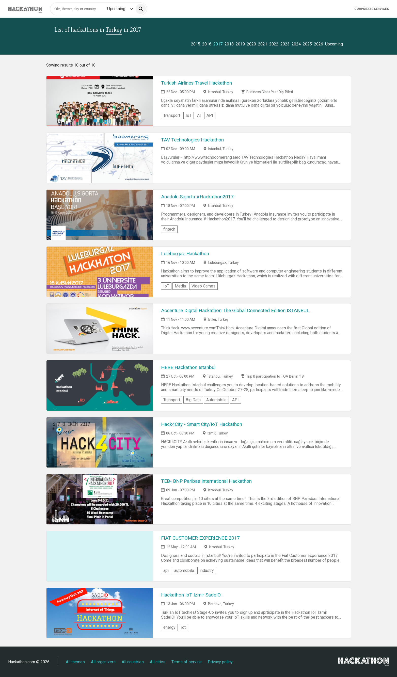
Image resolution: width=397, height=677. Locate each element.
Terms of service (186, 661)
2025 (307, 44)
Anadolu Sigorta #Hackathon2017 (197, 197)
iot (183, 627)
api (166, 570)
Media (180, 286)
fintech (169, 229)
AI (199, 115)
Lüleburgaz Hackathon (185, 253)
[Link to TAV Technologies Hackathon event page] (99, 158)
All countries (133, 661)
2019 (240, 44)
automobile (184, 570)
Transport (171, 115)
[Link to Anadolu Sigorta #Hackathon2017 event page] (99, 215)
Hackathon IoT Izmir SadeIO (191, 595)
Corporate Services (371, 9)
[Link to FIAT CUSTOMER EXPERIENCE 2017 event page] (99, 556)
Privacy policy (220, 661)
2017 (218, 44)
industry (207, 570)
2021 (262, 44)
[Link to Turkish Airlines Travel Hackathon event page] (99, 101)
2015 (195, 44)
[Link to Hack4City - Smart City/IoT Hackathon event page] (99, 442)
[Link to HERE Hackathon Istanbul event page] (99, 385)
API (210, 115)
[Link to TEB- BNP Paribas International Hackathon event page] (99, 499)
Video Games (203, 286)
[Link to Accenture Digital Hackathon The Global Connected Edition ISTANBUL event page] (99, 328)
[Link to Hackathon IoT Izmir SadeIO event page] (99, 613)
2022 (273, 44)
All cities (157, 661)
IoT (189, 115)
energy (169, 627)
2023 (285, 44)
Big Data (193, 399)
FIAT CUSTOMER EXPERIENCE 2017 (200, 538)
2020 (251, 44)
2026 (318, 44)
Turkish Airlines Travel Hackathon (196, 83)
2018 (229, 44)
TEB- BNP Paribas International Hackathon (206, 481)
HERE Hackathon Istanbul (188, 367)
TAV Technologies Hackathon (192, 140)
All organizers (103, 661)
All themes (75, 661)
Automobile (216, 399)
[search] (141, 9)
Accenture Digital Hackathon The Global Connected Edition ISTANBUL (235, 310)
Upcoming (334, 44)
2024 (296, 44)
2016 (206, 44)
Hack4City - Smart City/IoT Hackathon (201, 424)
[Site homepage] (25, 9)
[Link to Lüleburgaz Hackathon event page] (99, 272)
